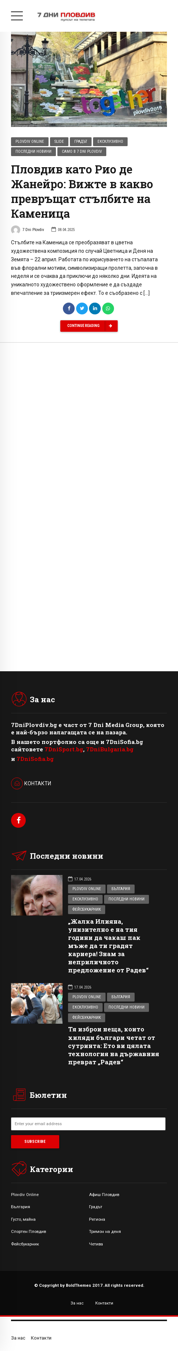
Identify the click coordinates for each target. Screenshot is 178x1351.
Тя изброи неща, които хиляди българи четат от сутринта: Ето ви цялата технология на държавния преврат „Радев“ (113, 1045)
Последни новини (33, 152)
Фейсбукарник (86, 909)
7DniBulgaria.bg (110, 749)
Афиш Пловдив (104, 1194)
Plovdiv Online (29, 141)
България (120, 888)
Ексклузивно (110, 141)
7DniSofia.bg (35, 758)
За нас (77, 1303)
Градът (80, 141)
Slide (59, 141)
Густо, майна (23, 1219)
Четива (96, 1244)
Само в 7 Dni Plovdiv (82, 152)
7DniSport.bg (63, 749)
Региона (97, 1219)
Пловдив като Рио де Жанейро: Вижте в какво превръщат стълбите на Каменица (82, 191)
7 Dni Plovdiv (27, 231)
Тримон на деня (105, 1231)
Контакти (104, 1303)
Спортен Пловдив (28, 1231)
